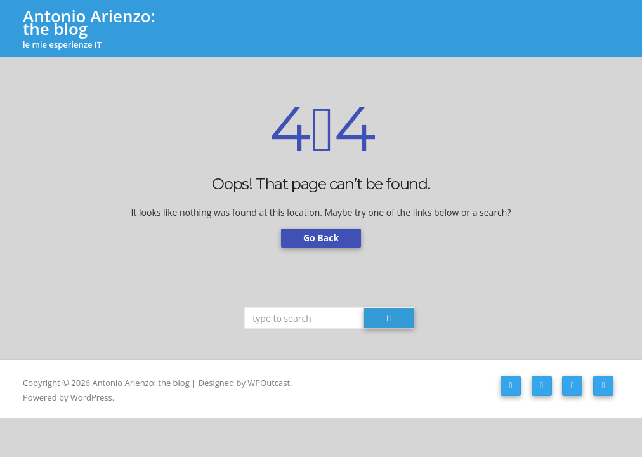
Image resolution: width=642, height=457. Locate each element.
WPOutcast (268, 382)
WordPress (91, 397)
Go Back (321, 238)
